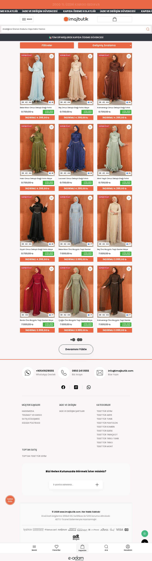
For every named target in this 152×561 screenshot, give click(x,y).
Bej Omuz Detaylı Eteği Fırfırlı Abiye (74, 107)
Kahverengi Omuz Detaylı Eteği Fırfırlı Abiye (113, 107)
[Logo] (76, 19)
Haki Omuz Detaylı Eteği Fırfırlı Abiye (36, 178)
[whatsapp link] (144, 533)
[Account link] (114, 19)
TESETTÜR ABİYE (104, 415)
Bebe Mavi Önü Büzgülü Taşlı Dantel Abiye (74, 249)
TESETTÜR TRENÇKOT (107, 434)
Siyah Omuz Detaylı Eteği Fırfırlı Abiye (36, 249)
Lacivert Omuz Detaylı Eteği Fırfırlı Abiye (73, 178)
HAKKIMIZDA (28, 411)
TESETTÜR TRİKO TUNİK (108, 438)
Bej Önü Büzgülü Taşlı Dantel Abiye (112, 249)
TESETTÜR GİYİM (104, 411)
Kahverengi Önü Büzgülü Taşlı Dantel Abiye (113, 320)
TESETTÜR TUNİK (105, 418)
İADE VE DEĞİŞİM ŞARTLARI (72, 411)
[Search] (76, 29)
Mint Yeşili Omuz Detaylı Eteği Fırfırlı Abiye (113, 178)
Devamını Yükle (76, 349)
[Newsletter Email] (76, 484)
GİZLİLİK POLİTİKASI (31, 423)
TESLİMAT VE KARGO (32, 415)
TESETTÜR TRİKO (105, 442)
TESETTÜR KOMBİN (106, 426)
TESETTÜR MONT (105, 446)
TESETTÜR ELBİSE (105, 430)
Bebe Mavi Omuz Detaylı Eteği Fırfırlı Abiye (36, 107)
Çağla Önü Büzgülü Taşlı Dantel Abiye (75, 320)
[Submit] (97, 484)
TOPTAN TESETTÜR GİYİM (34, 456)
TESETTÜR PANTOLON (107, 423)
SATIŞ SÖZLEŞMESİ (31, 418)
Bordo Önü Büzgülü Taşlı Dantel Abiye (36, 320)
